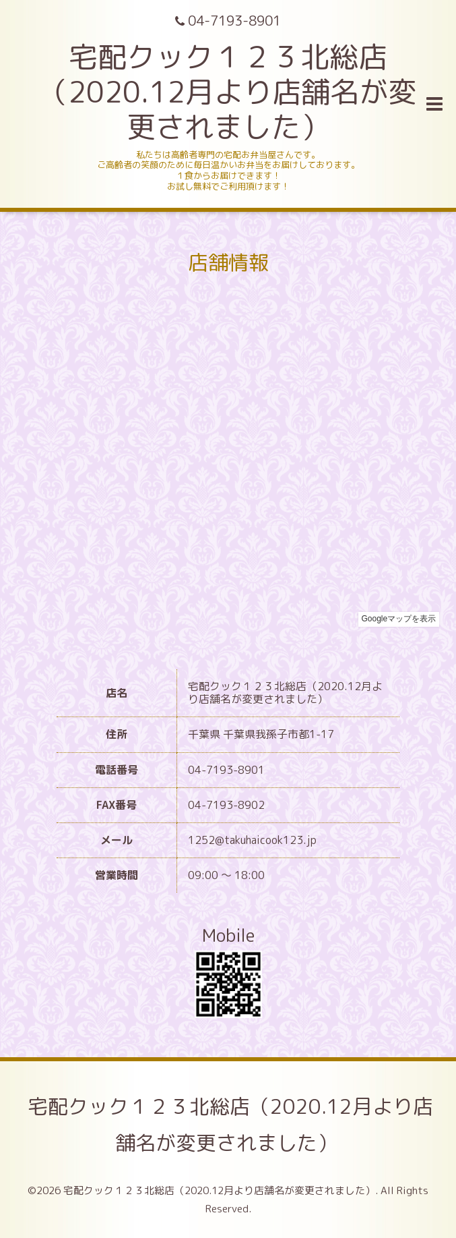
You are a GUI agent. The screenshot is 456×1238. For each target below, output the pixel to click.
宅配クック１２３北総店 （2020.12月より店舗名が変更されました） (228, 91)
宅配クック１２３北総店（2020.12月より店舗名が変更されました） (230, 1124)
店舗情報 (228, 262)
